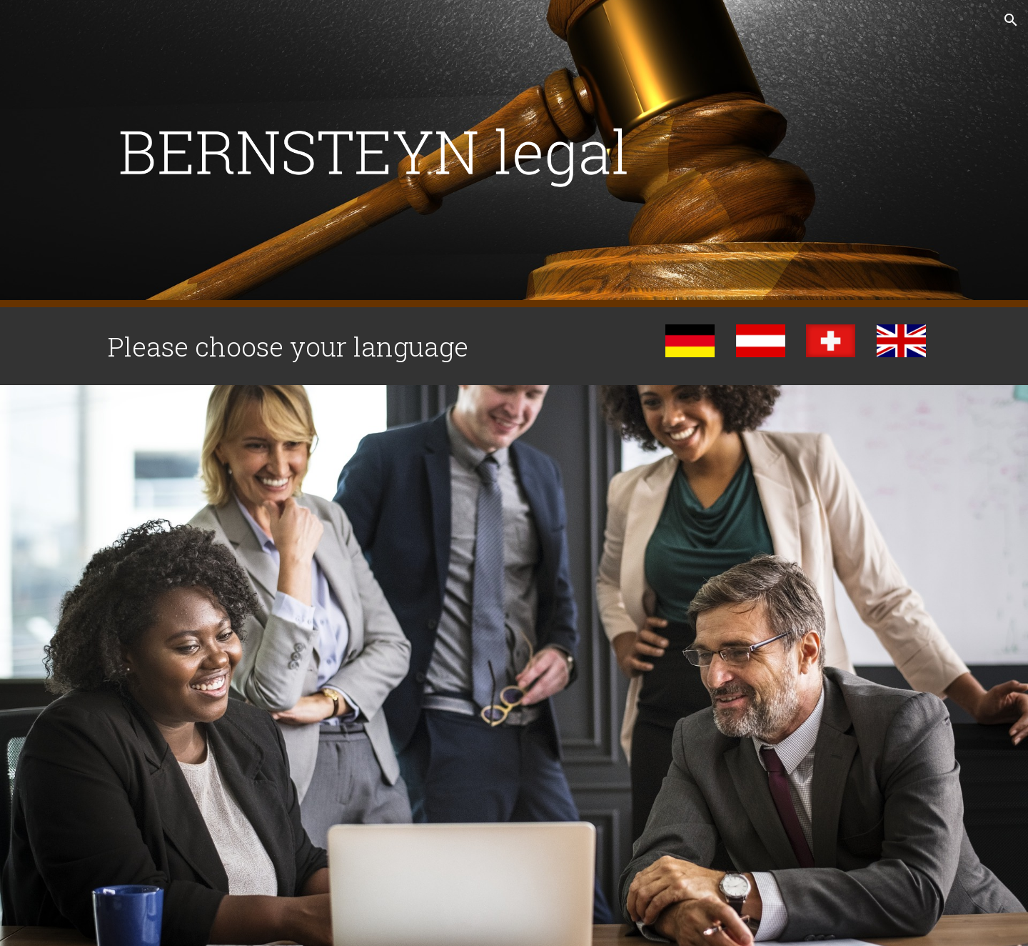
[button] (1011, 20)
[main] (338, 346)
